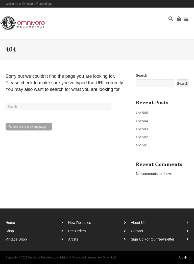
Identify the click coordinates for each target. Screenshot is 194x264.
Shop (10, 231)
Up (183, 257)
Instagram (181, 4)
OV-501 (142, 145)
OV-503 (142, 129)
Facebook (173, 4)
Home (10, 223)
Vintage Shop (16, 239)
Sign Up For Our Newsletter (152, 239)
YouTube (188, 4)
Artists (73, 239)
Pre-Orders (77, 231)
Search (141, 75)
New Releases (79, 223)
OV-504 (142, 121)
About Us (138, 223)
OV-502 (142, 137)
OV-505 (142, 113)
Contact (137, 231)
